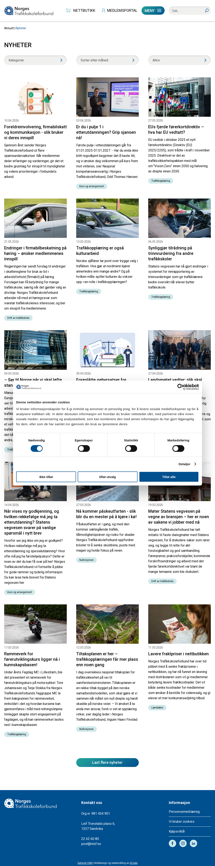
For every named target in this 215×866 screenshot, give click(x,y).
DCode (134, 863)
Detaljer (184, 464)
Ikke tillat (46, 476)
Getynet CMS (84, 863)
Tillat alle (169, 476)
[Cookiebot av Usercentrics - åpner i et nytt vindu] (180, 387)
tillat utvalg (107, 476)
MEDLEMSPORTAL (122, 10)
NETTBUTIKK (84, 10)
